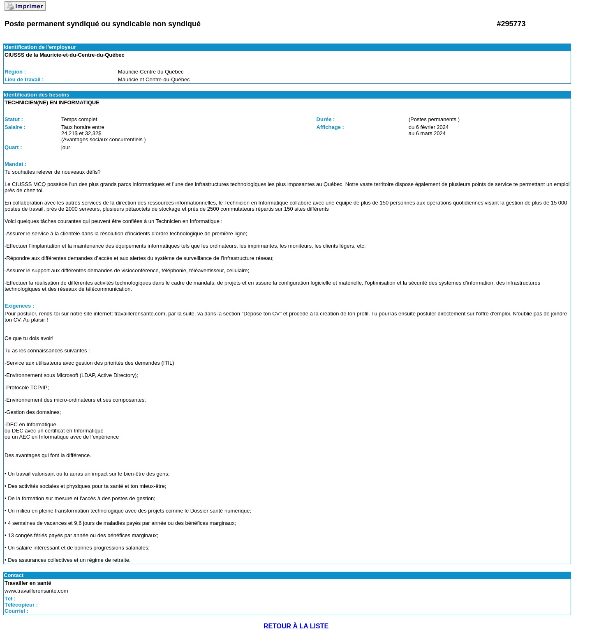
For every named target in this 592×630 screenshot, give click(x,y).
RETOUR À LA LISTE (296, 626)
